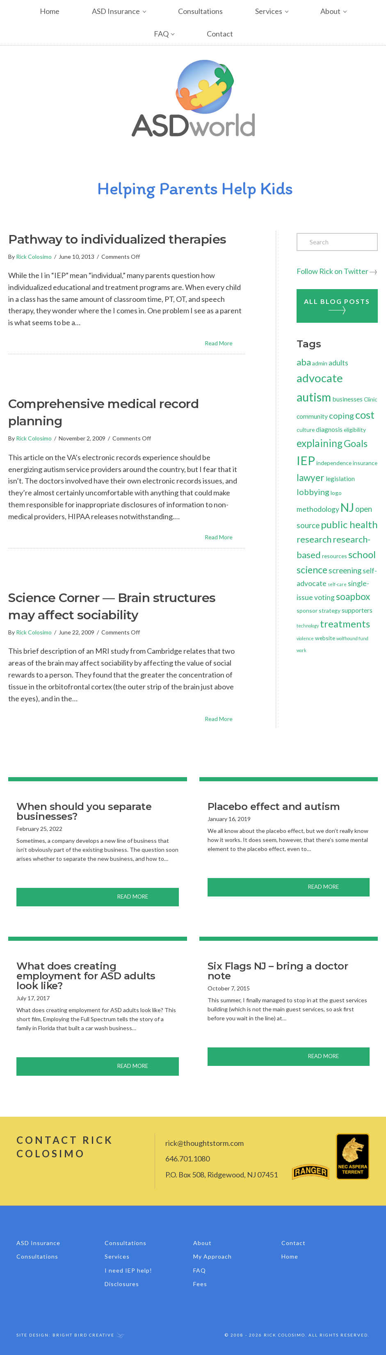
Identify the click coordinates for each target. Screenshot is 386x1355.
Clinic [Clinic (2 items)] (370, 399)
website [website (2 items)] (325, 637)
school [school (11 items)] (362, 554)
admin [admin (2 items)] (319, 363)
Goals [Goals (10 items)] (356, 443)
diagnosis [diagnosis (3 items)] (329, 429)
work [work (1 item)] (301, 650)
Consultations (200, 11)
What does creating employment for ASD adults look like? (85, 976)
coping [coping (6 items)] (341, 415)
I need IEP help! (128, 1270)
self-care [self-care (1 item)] (337, 584)
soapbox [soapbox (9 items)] (353, 596)
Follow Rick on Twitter (332, 271)
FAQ (161, 33)
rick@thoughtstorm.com (204, 1142)
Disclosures (122, 1283)
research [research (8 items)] (314, 539)
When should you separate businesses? (83, 811)
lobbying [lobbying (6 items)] (313, 492)
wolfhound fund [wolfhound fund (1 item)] (352, 638)
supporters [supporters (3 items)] (357, 610)
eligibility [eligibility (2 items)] (355, 429)
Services (268, 11)
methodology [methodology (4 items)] (318, 509)
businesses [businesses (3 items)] (347, 399)
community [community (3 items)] (312, 416)
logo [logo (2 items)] (336, 492)
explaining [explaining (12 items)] (320, 443)
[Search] (337, 242)
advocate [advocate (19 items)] (320, 378)
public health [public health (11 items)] (349, 524)
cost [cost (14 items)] (365, 414)
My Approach (212, 1256)
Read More (225, 342)
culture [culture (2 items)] (306, 429)
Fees (200, 1283)
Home (49, 11)
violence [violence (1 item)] (305, 638)
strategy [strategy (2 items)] (329, 610)
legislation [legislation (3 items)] (340, 478)
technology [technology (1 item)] (308, 625)
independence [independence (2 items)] (334, 462)
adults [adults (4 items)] (338, 362)
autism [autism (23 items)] (314, 397)
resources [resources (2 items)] (334, 555)
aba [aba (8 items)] (304, 362)
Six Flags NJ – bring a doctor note (278, 971)
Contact (220, 33)
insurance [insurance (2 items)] (365, 462)
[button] (151, 11)
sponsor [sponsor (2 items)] (307, 610)
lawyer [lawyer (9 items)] (310, 477)
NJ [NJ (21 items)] (347, 507)
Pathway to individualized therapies (117, 239)
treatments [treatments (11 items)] (345, 624)
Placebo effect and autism (274, 806)
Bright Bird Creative (83, 1334)
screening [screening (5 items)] (345, 570)
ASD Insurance (116, 11)
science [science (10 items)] (312, 569)
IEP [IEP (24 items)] (306, 460)
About (330, 11)
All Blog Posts (337, 306)
